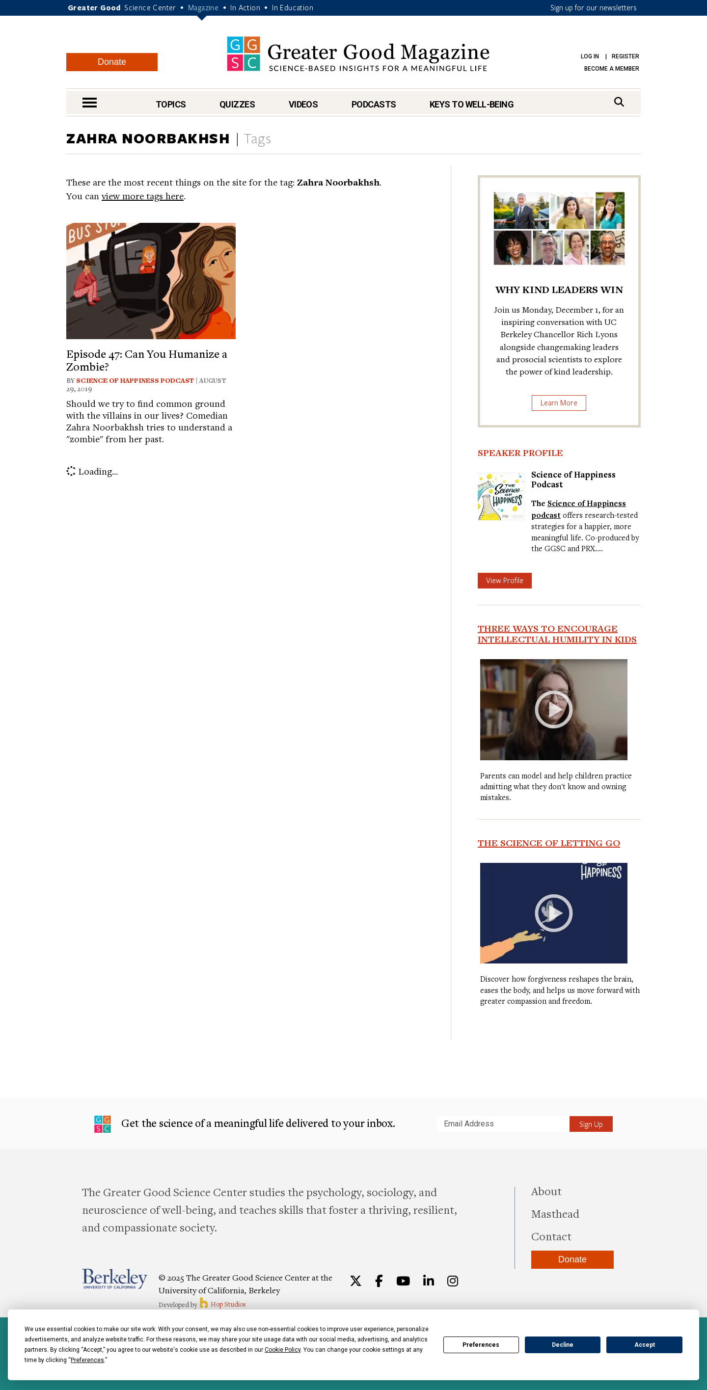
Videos (303, 104)
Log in (590, 56)
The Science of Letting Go (549, 842)
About (546, 1190)
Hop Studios (222, 1304)
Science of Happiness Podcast (135, 380)
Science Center (150, 7)
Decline (562, 1344)
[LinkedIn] (428, 1281)
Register (625, 56)
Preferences (480, 1344)
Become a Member (611, 68)
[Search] (619, 102)
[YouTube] (403, 1281)
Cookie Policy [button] (282, 1349)
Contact (551, 1236)
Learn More (559, 402)
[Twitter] (356, 1281)
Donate (112, 62)
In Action (245, 7)
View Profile (504, 580)
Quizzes (237, 104)
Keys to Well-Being (472, 104)
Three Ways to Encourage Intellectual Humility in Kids (557, 633)
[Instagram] (452, 1281)
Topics (171, 104)
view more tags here (143, 195)
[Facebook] (379, 1281)
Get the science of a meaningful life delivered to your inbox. (244, 1124)
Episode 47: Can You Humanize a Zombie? (146, 360)
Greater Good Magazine (358, 53)
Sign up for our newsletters (593, 7)
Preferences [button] (87, 1360)
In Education (292, 7)
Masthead (555, 1213)
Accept (644, 1344)
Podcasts (374, 104)
